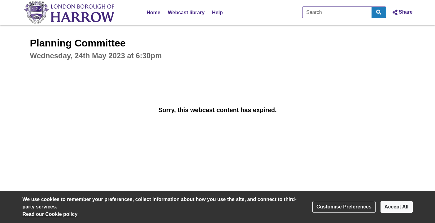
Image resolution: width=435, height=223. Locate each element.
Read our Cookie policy (50, 214)
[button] (401, 12)
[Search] (337, 12)
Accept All (397, 206)
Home (153, 12)
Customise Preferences (344, 206)
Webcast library (186, 12)
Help (217, 12)
